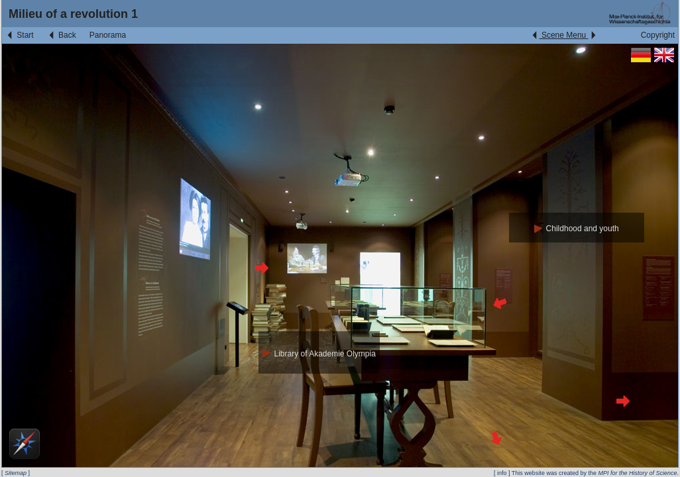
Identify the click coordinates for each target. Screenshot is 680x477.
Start (19, 35)
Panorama (107, 35)
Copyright (658, 35)
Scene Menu (563, 35)
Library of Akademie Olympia (319, 353)
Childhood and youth (576, 228)
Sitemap (16, 473)
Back (61, 35)
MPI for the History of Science (637, 473)
